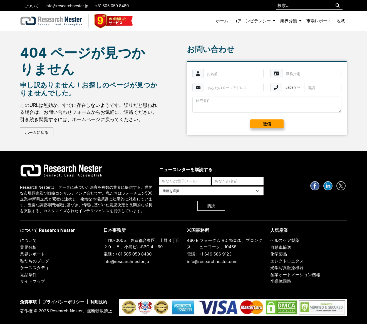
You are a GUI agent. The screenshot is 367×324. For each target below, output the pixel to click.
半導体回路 (280, 281)
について (31, 5)
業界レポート (32, 254)
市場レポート (318, 20)
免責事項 (28, 302)
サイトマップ (32, 281)
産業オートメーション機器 (295, 274)
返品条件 (28, 274)
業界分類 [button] (289, 20)
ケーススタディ (34, 267)
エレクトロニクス (287, 261)
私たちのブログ (34, 261)
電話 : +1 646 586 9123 (209, 254)
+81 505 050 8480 (112, 5)
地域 (340, 20)
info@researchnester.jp (67, 5)
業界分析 (28, 247)
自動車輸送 (280, 247)
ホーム (222, 20)
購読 (211, 205)
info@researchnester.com (212, 261)
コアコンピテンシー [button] (252, 20)
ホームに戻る (36, 132)
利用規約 (98, 302)
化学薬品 (278, 254)
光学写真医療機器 (287, 267)
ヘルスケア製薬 (284, 240)
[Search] (337, 5)
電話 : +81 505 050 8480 (127, 254)
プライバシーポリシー (63, 302)
